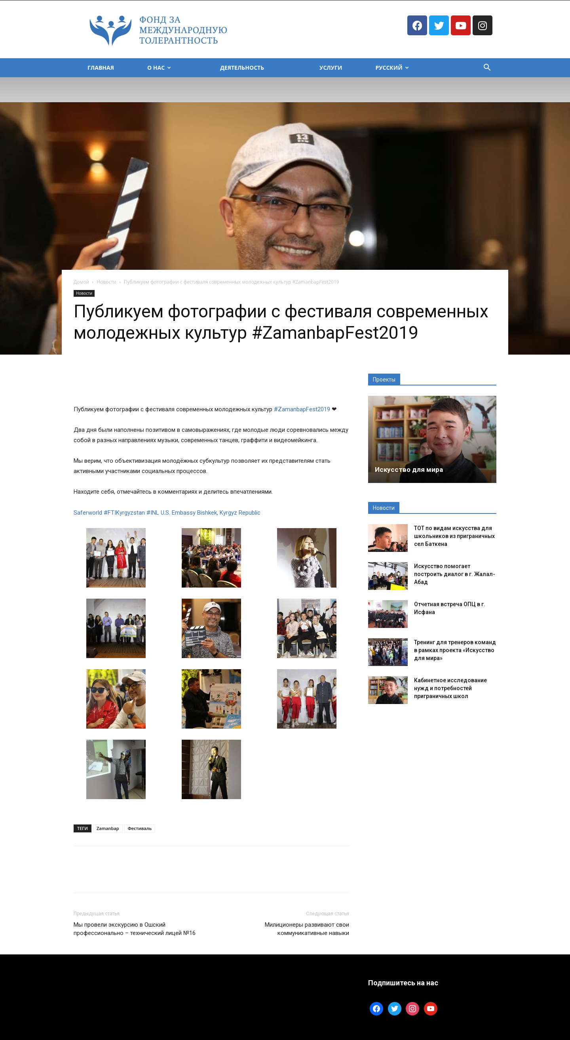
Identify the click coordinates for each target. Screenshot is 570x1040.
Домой (81, 282)
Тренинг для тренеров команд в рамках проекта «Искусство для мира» (455, 650)
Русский (391, 67)
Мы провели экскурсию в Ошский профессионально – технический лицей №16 (135, 929)
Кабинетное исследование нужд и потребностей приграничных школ (450, 688)
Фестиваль (140, 828)
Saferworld (88, 512)
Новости (106, 282)
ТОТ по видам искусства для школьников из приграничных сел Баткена (454, 536)
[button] (486, 68)
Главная (100, 67)
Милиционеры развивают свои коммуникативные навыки (307, 929)
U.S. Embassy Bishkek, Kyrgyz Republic (210, 512)
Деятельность (242, 67)
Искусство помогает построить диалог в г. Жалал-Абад (454, 574)
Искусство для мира (409, 469)
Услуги (330, 67)
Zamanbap (108, 828)
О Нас (159, 67)
